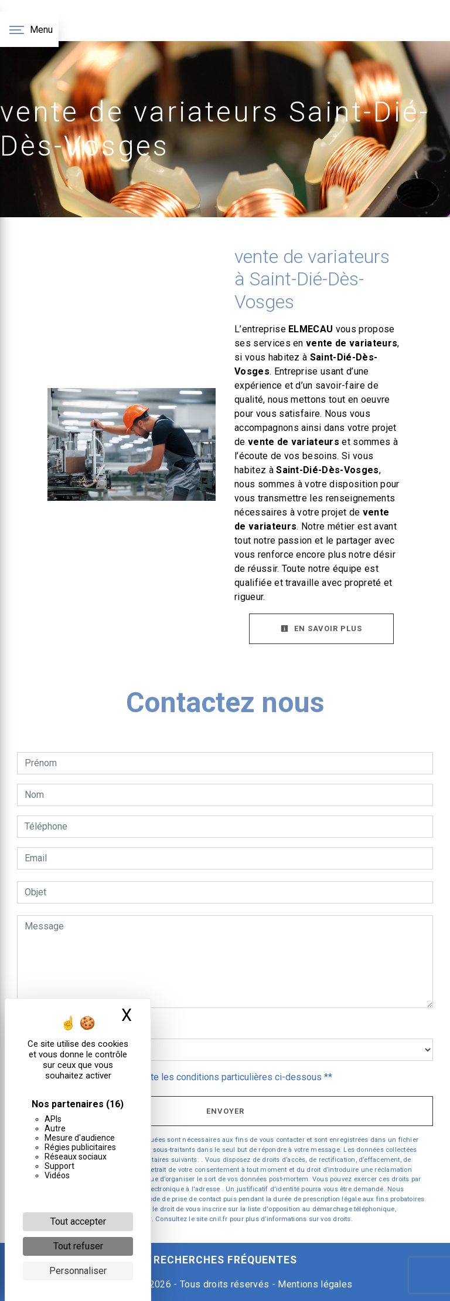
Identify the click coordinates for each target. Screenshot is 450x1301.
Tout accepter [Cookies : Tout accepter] (78, 1221)
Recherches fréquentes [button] (225, 1260)
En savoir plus (321, 628)
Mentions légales (313, 1284)
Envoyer (225, 1111)
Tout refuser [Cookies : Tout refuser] (78, 1246)
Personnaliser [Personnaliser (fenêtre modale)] (78, 1270)
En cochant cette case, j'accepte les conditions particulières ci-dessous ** (180, 1077)
